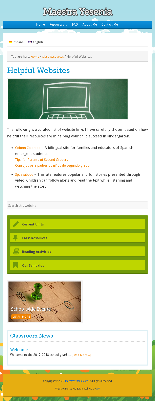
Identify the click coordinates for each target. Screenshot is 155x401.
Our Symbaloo (36, 265)
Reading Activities (39, 252)
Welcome (19, 350)
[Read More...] (81, 355)
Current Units (35, 224)
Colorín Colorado (29, 148)
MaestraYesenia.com (77, 381)
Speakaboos (25, 175)
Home (35, 57)
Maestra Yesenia (77, 11)
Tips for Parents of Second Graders (44, 160)
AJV (98, 389)
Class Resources (53, 57)
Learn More (23, 317)
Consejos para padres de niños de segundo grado (56, 166)
